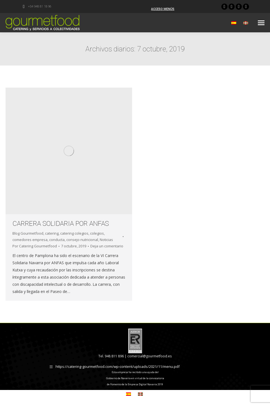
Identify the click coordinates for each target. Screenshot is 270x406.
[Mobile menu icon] (261, 23)
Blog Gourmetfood (27, 233)
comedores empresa (30, 239)
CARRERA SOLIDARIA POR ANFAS (60, 223)
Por (34, 245)
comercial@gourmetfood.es (149, 356)
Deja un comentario (106, 245)
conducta (57, 239)
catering (52, 233)
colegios (97, 233)
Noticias (106, 239)
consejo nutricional (82, 239)
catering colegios (74, 233)
